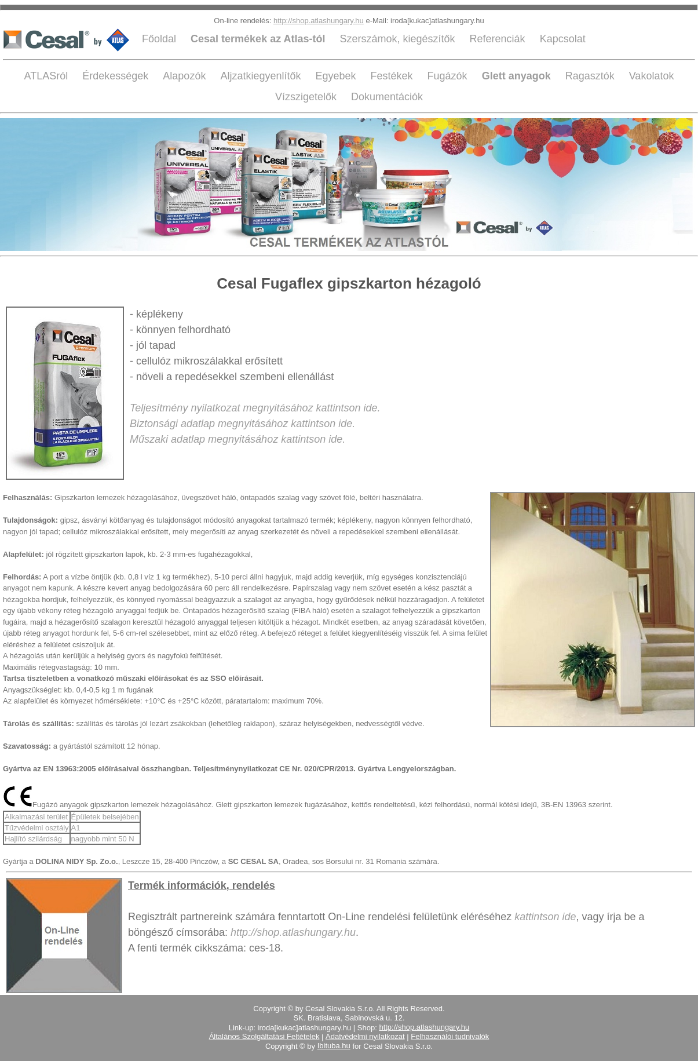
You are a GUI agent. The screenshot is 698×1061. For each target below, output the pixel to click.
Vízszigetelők (307, 97)
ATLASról (47, 76)
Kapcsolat (563, 39)
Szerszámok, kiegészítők (398, 39)
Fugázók (448, 76)
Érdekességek (116, 76)
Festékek (393, 76)
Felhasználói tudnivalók (450, 1036)
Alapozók (186, 76)
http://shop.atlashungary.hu (318, 20)
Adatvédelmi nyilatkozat (365, 1036)
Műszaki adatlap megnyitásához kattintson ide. (237, 439)
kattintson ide (545, 917)
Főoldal (160, 39)
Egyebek (337, 76)
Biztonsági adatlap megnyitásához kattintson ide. (242, 423)
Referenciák (499, 39)
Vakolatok (651, 76)
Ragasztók (591, 76)
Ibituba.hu (333, 1045)
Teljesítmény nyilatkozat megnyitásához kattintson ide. (255, 408)
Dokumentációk (387, 97)
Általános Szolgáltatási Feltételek (264, 1036)
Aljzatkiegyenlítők (262, 76)
